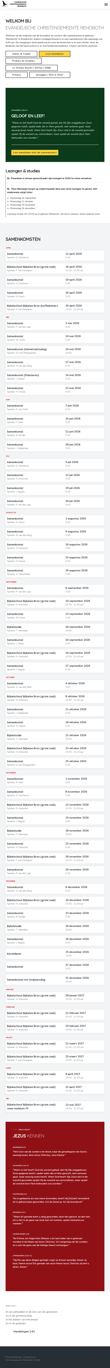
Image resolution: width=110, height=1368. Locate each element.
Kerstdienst (14, 953)
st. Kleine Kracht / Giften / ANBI (31, 67)
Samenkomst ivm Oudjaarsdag (26, 979)
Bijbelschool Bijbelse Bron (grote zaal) (31, 266)
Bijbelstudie (14, 627)
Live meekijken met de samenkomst (34, 152)
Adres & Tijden (21, 53)
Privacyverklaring (13, 1357)
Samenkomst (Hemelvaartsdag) (27, 349)
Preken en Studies (23, 60)
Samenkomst (15, 253)
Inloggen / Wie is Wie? (50, 74)
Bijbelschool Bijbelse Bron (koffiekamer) (32, 305)
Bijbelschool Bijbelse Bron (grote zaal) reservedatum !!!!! (31, 1106)
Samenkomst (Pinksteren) (23, 375)
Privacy (16, 74)
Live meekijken (55, 53)
